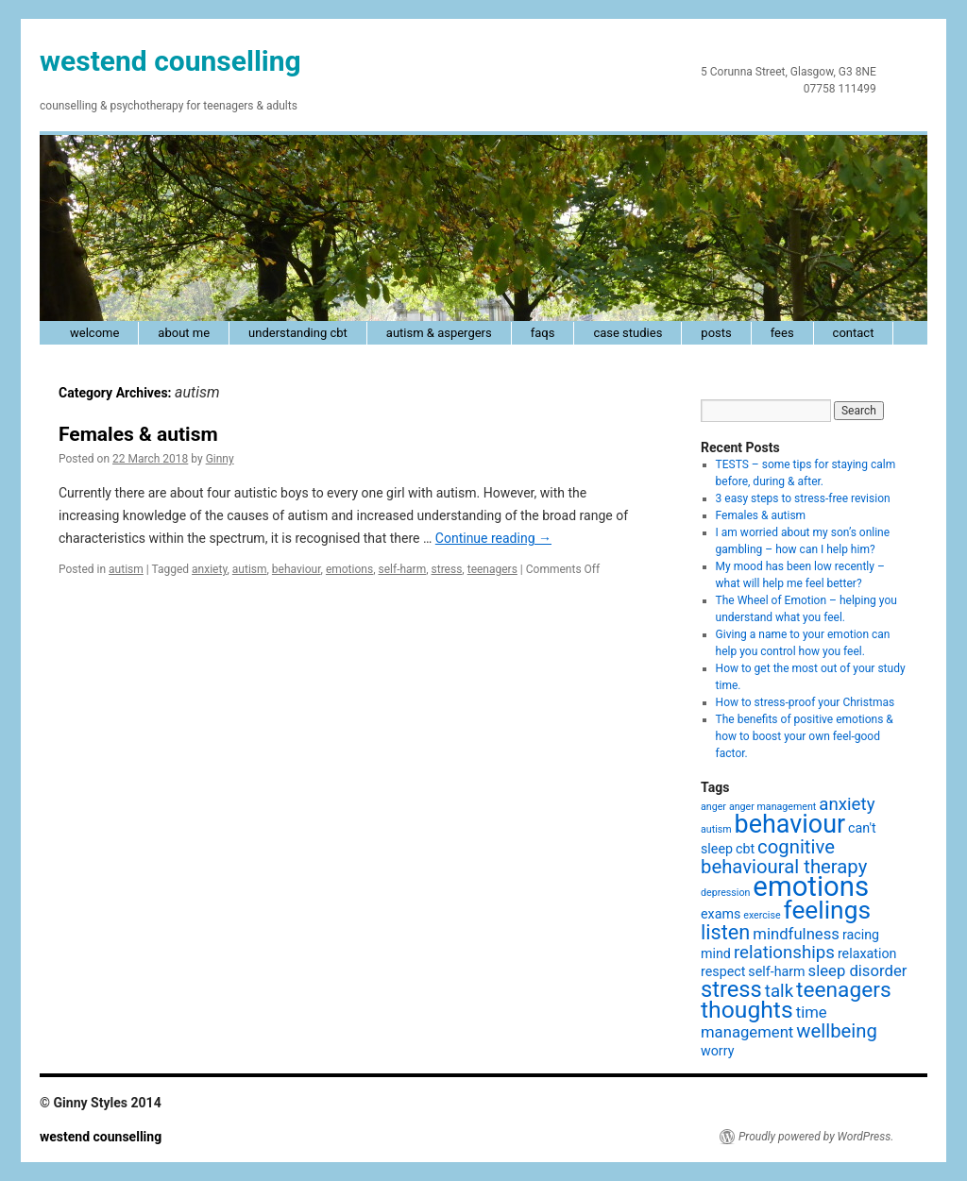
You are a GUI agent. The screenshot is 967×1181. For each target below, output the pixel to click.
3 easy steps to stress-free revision (803, 498)
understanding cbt (298, 333)
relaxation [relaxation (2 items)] (867, 953)
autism (126, 569)
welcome (94, 333)
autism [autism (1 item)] (716, 829)
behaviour (296, 569)
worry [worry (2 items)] (717, 1050)
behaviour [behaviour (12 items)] (790, 824)
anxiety (209, 569)
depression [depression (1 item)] (725, 892)
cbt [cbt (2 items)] (745, 848)
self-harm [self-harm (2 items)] (776, 971)
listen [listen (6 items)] (725, 932)
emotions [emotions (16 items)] (811, 886)
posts (716, 333)
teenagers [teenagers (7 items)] (843, 990)
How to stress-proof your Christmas (805, 702)
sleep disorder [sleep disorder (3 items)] (858, 971)
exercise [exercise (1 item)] (761, 915)
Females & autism (138, 434)
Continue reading (493, 538)
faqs (543, 333)
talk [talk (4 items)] (779, 991)
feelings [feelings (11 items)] (827, 910)
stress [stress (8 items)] (731, 989)
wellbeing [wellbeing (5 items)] (836, 1031)
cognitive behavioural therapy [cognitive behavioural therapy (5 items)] (784, 856)
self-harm (402, 569)
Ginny (220, 458)
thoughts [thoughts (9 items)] (747, 1009)
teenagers (492, 569)
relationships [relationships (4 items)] (784, 952)
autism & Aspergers (439, 333)
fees (782, 333)
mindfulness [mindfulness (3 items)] (796, 934)
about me (184, 333)
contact (853, 333)
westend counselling (170, 60)
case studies (627, 333)
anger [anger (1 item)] (713, 807)
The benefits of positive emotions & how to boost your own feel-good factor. (804, 736)
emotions (349, 569)
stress (447, 569)
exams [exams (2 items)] (720, 913)
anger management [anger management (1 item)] (772, 807)
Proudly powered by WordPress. (815, 1136)
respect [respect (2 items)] (723, 971)
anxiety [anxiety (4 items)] (846, 804)
